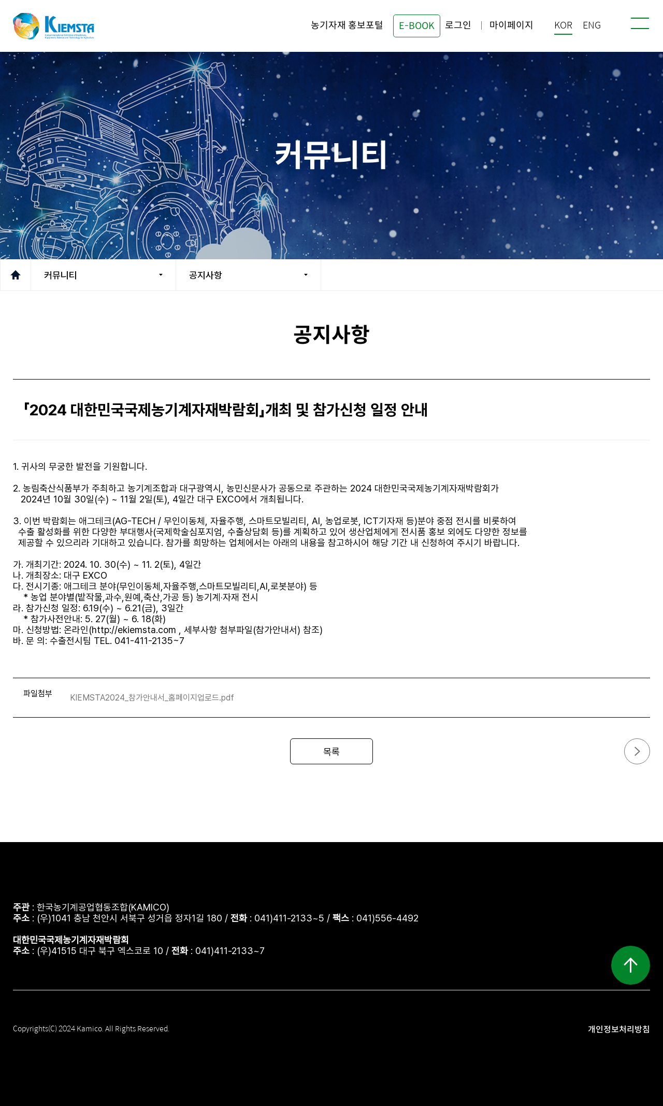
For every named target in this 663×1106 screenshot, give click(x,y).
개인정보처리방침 (619, 1029)
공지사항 (205, 275)
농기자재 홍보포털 (347, 25)
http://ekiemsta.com (134, 629)
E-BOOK (417, 26)
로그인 (458, 25)
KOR (563, 25)
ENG (592, 25)
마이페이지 (511, 25)
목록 (331, 751)
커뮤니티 (60, 275)
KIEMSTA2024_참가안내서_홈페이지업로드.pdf (152, 698)
